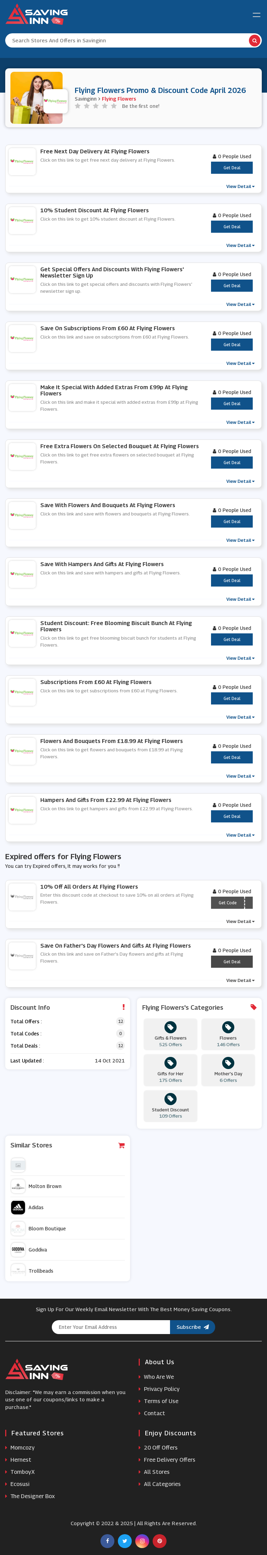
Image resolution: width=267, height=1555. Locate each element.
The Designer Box (30, 1496)
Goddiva (29, 1250)
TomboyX (20, 1472)
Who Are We (156, 1377)
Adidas (27, 1207)
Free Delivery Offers (167, 1459)
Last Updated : (27, 1060)
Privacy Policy (159, 1389)
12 (120, 1021)
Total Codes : (25, 1033)
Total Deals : (25, 1046)
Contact (152, 1413)
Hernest (18, 1459)
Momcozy (20, 1447)
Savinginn (86, 99)
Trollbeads (32, 1271)
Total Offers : (26, 1021)
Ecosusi (17, 1484)
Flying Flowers (119, 99)
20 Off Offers (158, 1447)
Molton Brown (36, 1186)
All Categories (160, 1484)
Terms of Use (158, 1401)
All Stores (154, 1472)
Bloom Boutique (38, 1229)
